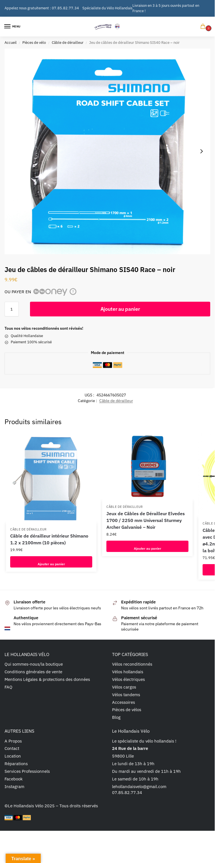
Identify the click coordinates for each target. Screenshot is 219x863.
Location (13, 756)
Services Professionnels (27, 771)
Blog (116, 717)
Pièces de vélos (126, 709)
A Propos (13, 741)
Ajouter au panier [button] (51, 561)
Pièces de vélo (34, 42)
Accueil (11, 42)
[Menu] (12, 26)
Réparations (16, 763)
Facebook (14, 779)
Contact (12, 748)
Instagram (14, 786)
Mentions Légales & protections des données (47, 679)
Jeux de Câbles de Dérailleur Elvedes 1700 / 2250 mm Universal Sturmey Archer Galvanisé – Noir (145, 520)
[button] (204, 27)
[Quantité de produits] (12, 309)
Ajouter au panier (120, 309)
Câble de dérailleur (67, 42)
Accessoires (123, 702)
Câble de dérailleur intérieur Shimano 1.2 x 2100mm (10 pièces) (49, 539)
